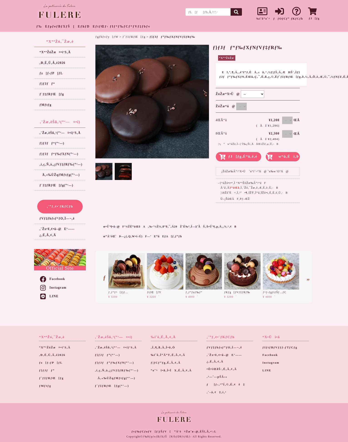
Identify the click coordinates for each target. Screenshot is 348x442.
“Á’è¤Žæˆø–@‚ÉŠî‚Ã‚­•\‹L (195, 431)
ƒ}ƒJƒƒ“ (47, 83)
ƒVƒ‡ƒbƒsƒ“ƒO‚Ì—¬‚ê (57, 218)
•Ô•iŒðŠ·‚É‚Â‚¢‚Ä (221, 369)
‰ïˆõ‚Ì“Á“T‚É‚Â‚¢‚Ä (168, 355)
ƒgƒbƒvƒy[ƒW (107, 36)
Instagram (53, 287)
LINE (49, 296)
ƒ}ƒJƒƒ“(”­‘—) (52, 143)
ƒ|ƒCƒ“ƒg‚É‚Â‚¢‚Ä (166, 362)
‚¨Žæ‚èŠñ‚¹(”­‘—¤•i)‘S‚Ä (60, 133)
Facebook (52, 279)
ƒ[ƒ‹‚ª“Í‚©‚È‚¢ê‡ (225, 384)
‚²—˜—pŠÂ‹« (216, 376)
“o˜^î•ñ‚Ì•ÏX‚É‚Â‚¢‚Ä (171, 370)
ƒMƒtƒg (46, 105)
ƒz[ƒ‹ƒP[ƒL (51, 73)
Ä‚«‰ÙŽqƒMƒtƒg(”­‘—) (60, 175)
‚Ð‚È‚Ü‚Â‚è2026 (52, 63)
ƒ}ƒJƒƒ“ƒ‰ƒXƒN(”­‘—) (59, 154)
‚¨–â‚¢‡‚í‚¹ (216, 392)
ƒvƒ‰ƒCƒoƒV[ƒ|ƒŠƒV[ (151, 431)
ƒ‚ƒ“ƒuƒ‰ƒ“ (194, 292)
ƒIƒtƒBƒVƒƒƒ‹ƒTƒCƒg (279, 347)
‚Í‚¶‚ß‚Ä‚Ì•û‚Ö (163, 347)
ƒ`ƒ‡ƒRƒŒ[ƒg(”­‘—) (56, 185)
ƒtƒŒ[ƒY (154, 292)
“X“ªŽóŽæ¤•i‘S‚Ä (55, 52)
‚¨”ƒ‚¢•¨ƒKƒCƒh (60, 206)
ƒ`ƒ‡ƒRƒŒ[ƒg (52, 94)
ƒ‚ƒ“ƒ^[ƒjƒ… (118, 292)
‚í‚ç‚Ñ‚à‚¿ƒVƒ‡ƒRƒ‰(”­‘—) (61, 164)
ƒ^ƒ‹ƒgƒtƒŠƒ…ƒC (274, 292)
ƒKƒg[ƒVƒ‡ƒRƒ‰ (237, 292)
